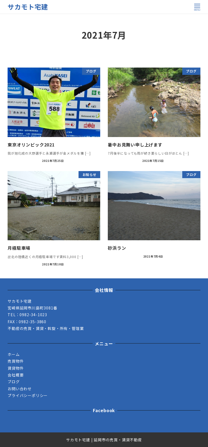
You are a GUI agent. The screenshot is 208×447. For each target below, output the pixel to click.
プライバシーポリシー (28, 395)
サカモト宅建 (28, 6)
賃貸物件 (16, 368)
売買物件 (16, 361)
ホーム (14, 354)
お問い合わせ (20, 388)
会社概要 (16, 375)
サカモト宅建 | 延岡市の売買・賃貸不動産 (104, 439)
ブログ (14, 381)
